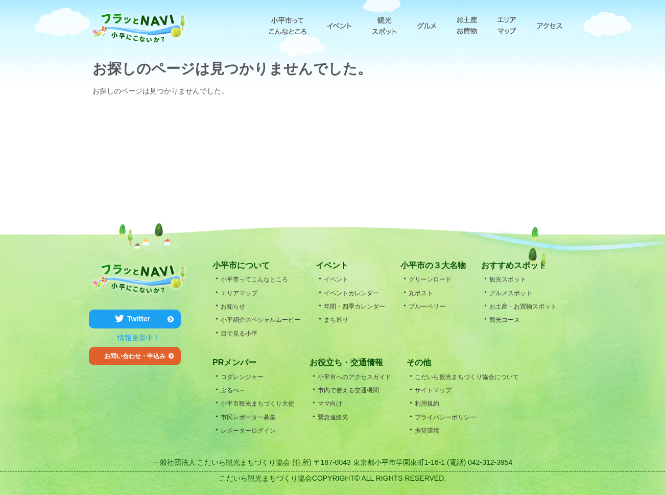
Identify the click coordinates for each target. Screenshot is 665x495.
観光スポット (384, 25)
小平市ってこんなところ (288, 25)
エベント (339, 25)
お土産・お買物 (466, 25)
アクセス (550, 25)
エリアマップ (507, 25)
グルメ (426, 25)
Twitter (150, 319)
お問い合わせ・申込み (139, 356)
